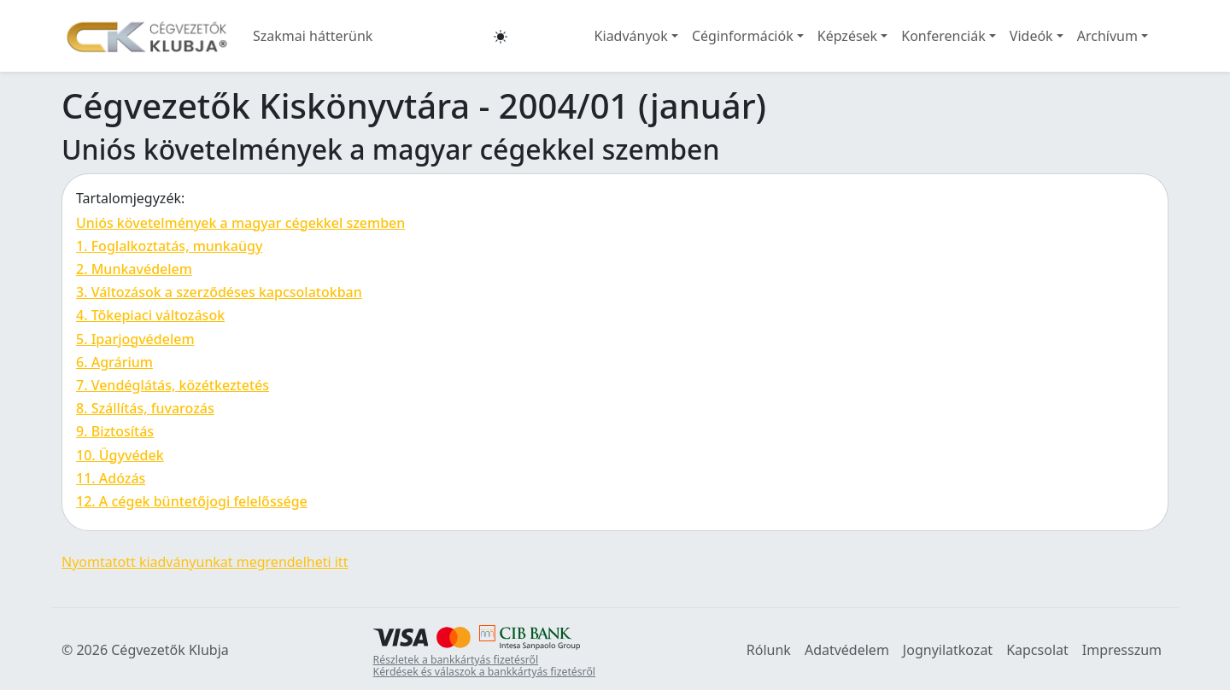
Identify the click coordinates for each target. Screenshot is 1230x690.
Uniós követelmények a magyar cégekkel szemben (240, 222)
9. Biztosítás (115, 431)
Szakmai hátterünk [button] (312, 35)
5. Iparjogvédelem (135, 339)
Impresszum (1122, 649)
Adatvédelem (847, 649)
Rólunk (769, 649)
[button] (500, 36)
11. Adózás (110, 478)
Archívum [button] (1107, 35)
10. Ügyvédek (120, 455)
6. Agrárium (114, 362)
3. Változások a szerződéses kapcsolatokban (219, 292)
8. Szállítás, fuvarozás (145, 408)
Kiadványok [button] (631, 35)
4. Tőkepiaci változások (150, 315)
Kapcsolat (1037, 649)
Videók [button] (1031, 35)
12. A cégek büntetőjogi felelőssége (192, 501)
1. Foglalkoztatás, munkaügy (169, 246)
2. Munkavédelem (134, 269)
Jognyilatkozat (948, 649)
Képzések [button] (847, 35)
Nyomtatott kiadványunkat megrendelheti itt (205, 562)
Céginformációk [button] (743, 35)
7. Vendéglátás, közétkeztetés (172, 385)
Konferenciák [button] (943, 35)
